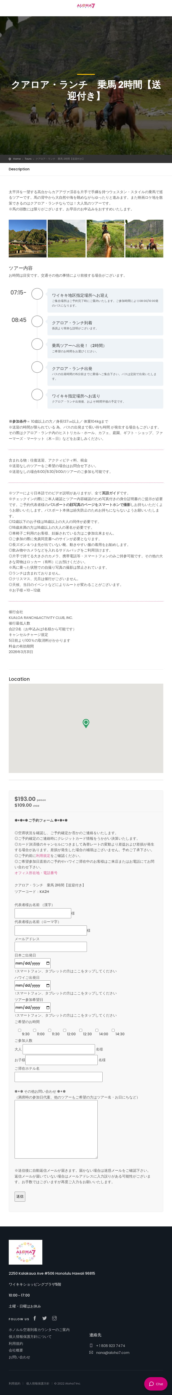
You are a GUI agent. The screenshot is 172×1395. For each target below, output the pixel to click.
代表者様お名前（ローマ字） (38, 921)
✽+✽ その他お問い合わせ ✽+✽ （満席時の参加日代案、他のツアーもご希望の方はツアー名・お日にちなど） (77, 1124)
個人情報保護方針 (37, 1383)
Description (19, 169)
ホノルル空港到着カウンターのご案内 (39, 1329)
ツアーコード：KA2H (32, 891)
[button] (86, 723)
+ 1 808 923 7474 (107, 1345)
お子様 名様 (60, 1060)
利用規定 (43, 855)
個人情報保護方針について (30, 1336)
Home (17, 159)
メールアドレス (51, 943)
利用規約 (16, 1343)
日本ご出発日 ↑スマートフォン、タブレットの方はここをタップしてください (66, 963)
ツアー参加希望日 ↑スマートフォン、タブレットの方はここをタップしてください (66, 1007)
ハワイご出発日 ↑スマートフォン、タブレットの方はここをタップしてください (66, 985)
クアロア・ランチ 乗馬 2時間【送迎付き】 (50, 885)
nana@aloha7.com (109, 1352)
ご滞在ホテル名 (27, 1068)
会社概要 (16, 1350)
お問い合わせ (19, 1357)
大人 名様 (59, 1049)
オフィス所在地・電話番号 (36, 872)
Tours (28, 159)
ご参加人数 (23, 1040)
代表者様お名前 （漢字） (35, 904)
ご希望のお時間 (27, 1021)
